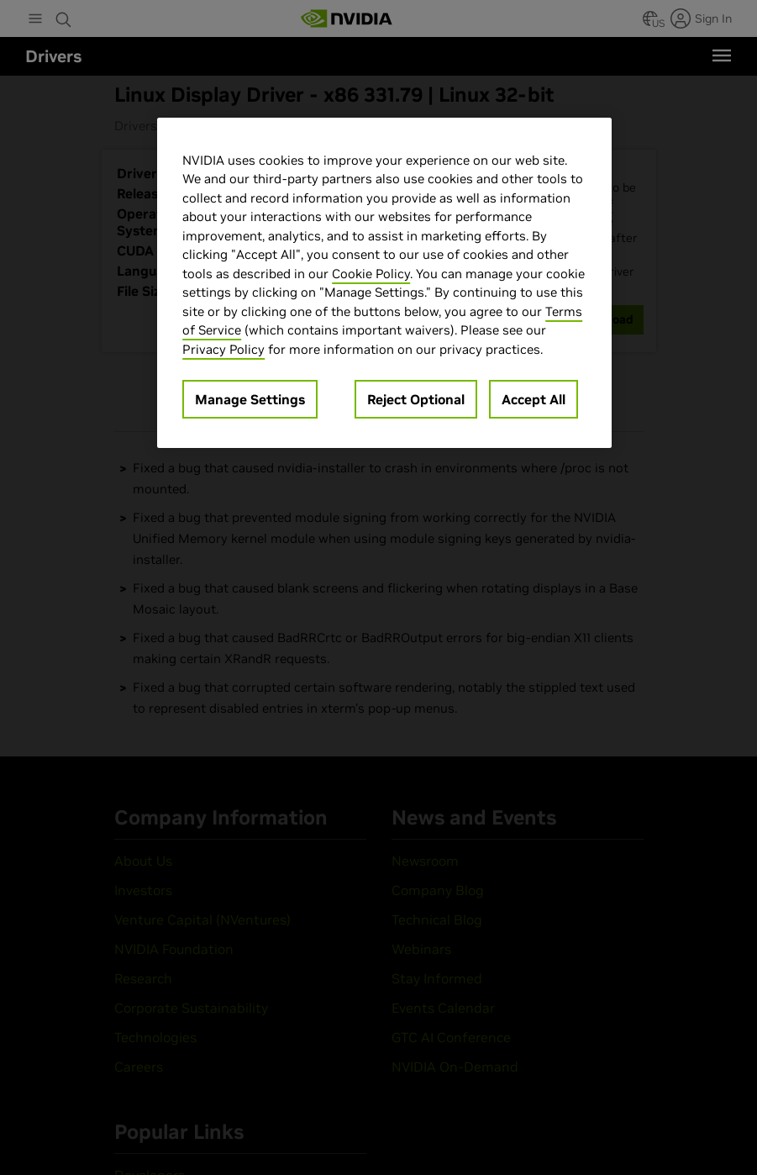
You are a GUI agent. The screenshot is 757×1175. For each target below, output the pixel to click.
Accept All (533, 399)
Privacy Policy (223, 349)
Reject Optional (416, 399)
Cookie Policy (371, 274)
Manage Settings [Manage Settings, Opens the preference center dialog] (250, 399)
